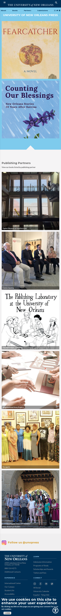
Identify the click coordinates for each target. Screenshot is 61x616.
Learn (36, 557)
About (3, 10)
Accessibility (10, 594)
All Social (36, 588)
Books (15, 10)
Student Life (9, 590)
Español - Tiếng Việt (41, 595)
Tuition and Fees (39, 573)
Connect (37, 578)
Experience (10, 578)
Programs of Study (41, 565)
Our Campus (10, 587)
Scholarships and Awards (43, 569)
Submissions (42, 10)
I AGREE (7, 613)
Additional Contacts (13, 572)
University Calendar (41, 591)
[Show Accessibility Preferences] (55, 610)
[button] (16, 2)
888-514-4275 (10, 568)
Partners (27, 10)
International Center (13, 583)
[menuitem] (35, 583)
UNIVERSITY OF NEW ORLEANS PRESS (30, 15)
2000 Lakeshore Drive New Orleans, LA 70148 (15, 564)
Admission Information (42, 562)
